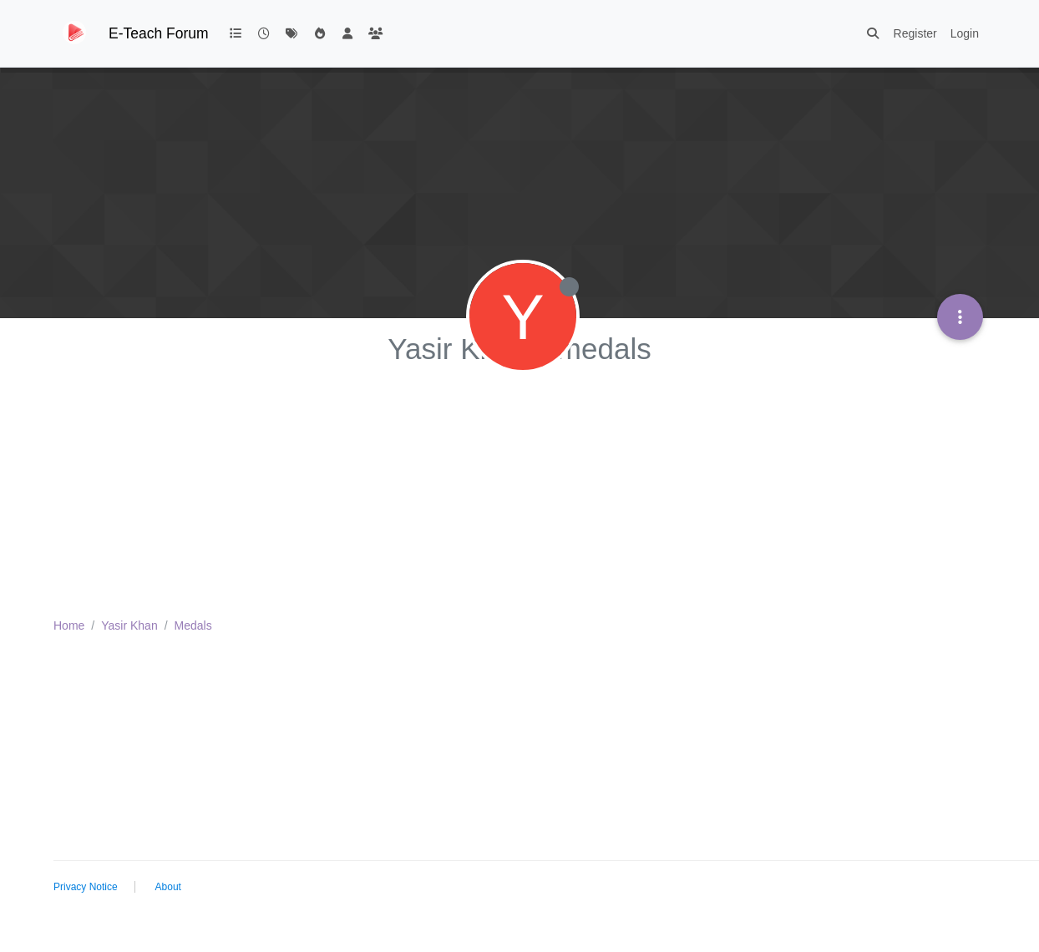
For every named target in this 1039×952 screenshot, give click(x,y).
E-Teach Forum (159, 33)
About (168, 887)
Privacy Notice (85, 887)
